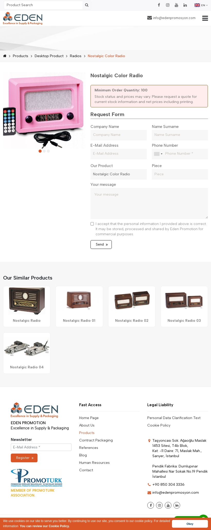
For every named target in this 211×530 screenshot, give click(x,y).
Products (20, 56)
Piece (157, 165)
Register (24, 458)
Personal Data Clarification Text (173, 418)
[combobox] (158, 154)
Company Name (104, 126)
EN (201, 5)
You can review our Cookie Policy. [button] (45, 526)
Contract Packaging (96, 440)
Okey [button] (190, 523)
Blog (83, 455)
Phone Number (165, 145)
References (88, 448)
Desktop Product (49, 56)
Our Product (101, 165)
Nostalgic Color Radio (106, 56)
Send (102, 244)
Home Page (89, 418)
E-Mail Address (104, 145)
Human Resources (94, 463)
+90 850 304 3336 (166, 484)
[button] (40, 151)
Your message (103, 184)
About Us (87, 425)
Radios (75, 56)
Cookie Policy (158, 425)
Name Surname (165, 126)
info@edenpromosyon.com (171, 17)
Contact (86, 470)
